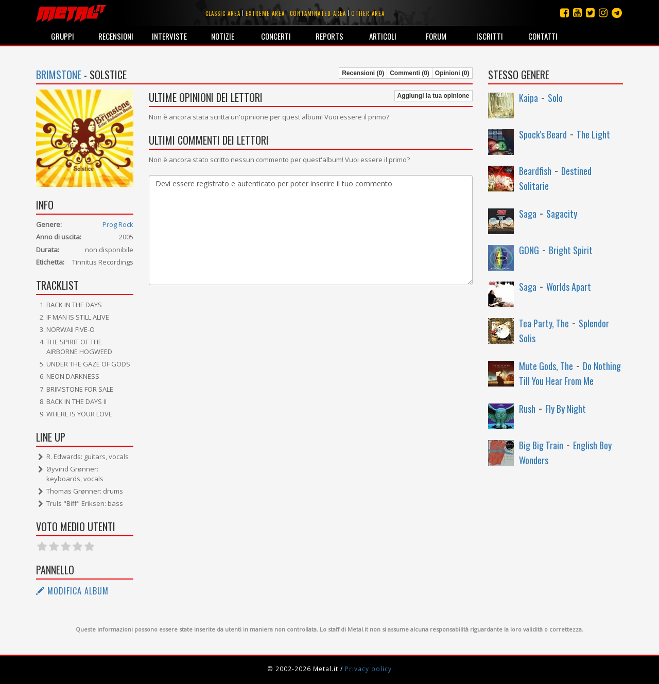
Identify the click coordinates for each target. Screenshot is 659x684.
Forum (436, 36)
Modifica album (72, 591)
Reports (329, 36)
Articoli (382, 36)
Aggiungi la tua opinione (433, 95)
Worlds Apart (568, 286)
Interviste (169, 36)
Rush (527, 408)
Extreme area (265, 13)
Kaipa (528, 97)
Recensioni (115, 36)
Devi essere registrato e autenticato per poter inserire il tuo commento (310, 230)
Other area (368, 13)
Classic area (222, 13)
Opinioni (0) (452, 73)
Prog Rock (117, 224)
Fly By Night (565, 408)
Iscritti (489, 36)
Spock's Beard (543, 134)
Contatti (543, 36)
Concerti (276, 36)
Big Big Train (541, 445)
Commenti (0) (409, 73)
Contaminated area (318, 13)
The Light (593, 134)
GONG (529, 250)
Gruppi (62, 36)
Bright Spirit (571, 250)
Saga (527, 213)
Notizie (222, 36)
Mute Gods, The (546, 366)
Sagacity (561, 213)
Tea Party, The (544, 323)
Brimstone (58, 74)
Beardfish (535, 171)
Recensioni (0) (363, 73)
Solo (555, 97)
